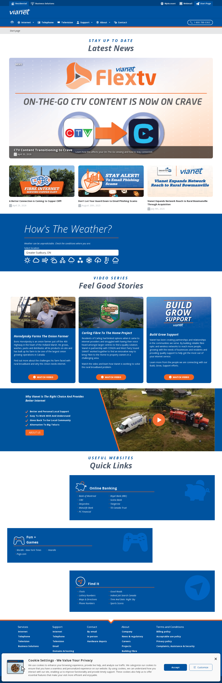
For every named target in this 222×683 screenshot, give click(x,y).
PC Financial (85, 511)
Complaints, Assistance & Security (175, 646)
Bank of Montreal (87, 495)
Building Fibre (129, 651)
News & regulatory (132, 636)
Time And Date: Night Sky (122, 599)
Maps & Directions (88, 599)
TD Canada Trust (118, 507)
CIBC (81, 499)
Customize (200, 667)
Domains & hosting (63, 651)
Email (56, 646)
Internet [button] (24, 22)
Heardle (52, 550)
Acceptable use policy (168, 636)
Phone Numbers (87, 603)
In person (92, 636)
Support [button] (83, 22)
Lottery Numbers (87, 595)
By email (92, 631)
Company (127, 631)
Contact (120, 22)
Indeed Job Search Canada (123, 595)
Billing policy (163, 631)
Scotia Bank (116, 499)
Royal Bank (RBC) (118, 495)
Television (65, 22)
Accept (176, 667)
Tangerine (115, 503)
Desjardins (84, 503)
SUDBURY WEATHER (166, 242)
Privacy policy (164, 641)
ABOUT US (34, 432)
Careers (126, 641)
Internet (23, 631)
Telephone (46, 22)
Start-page (15, 30)
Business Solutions (28, 646)
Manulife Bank (86, 507)
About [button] (101, 22)
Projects (126, 646)
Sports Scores (117, 603)
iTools (82, 591)
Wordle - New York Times (29, 550)
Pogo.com (21, 553)
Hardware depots (97, 641)
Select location (31, 248)
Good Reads (116, 591)
